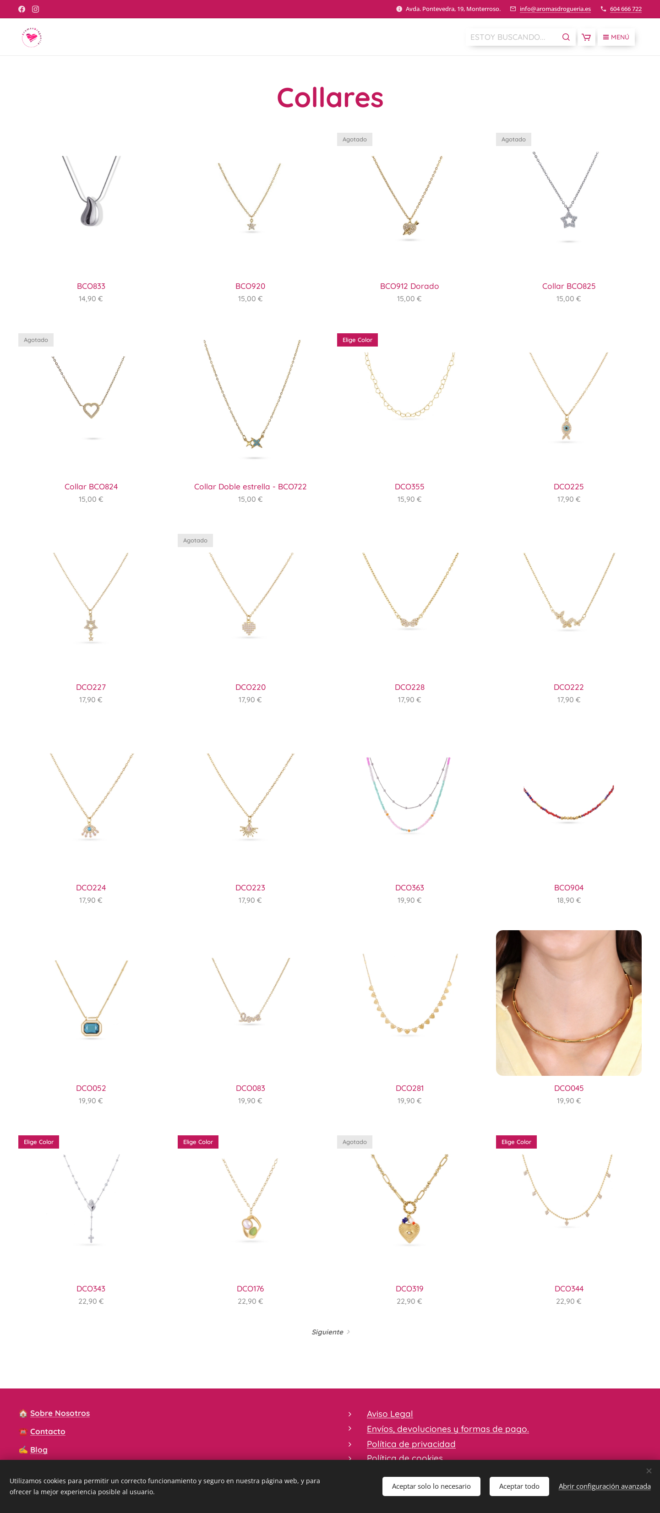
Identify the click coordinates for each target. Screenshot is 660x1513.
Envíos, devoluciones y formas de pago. (448, 1429)
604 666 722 (626, 9)
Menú (616, 37)
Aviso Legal (390, 1413)
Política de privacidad (411, 1443)
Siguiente (327, 1332)
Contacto (47, 1431)
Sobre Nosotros (60, 1413)
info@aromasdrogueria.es (555, 9)
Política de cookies (405, 1458)
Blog (39, 1449)
